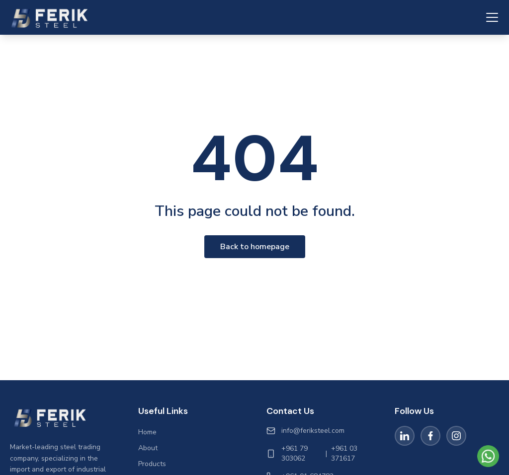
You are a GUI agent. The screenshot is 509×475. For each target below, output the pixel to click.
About (148, 448)
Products (152, 464)
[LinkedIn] (405, 436)
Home (147, 432)
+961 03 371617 (344, 453)
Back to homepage (254, 246)
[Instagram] (456, 436)
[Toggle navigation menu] (492, 17)
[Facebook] (430, 436)
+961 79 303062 (294, 453)
